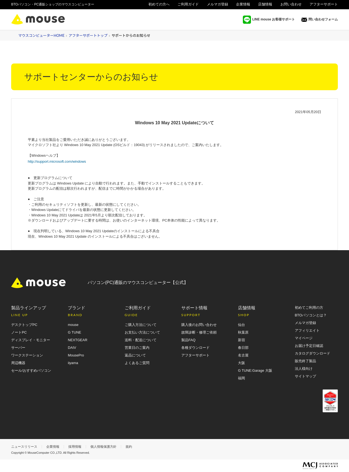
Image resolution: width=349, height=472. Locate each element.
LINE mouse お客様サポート (269, 20)
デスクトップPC (24, 325)
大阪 (241, 363)
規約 (128, 447)
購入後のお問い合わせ (199, 325)
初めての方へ (159, 4)
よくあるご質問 (137, 363)
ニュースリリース (24, 447)
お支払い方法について (142, 332)
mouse (73, 325)
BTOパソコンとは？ (311, 315)
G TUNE (74, 332)
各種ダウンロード (195, 348)
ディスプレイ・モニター (30, 340)
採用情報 (74, 447)
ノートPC (19, 332)
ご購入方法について (141, 325)
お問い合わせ (291, 4)
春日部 (243, 348)
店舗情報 (265, 4)
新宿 (241, 340)
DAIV (72, 348)
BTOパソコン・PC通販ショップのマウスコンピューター (52, 4)
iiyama (73, 363)
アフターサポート (324, 4)
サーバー (18, 348)
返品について (135, 355)
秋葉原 (243, 332)
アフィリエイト (307, 330)
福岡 (241, 378)
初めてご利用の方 (309, 307)
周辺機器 (18, 363)
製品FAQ (188, 340)
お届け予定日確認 (309, 346)
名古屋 (243, 355)
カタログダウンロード (312, 353)
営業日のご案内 (137, 348)
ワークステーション (27, 355)
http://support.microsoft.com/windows (57, 161)
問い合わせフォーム (319, 19)
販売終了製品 (305, 361)
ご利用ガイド (188, 4)
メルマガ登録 (217, 4)
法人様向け (329, 11)
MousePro (76, 355)
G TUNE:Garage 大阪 (255, 370)
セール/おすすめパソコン (31, 370)
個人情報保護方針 (103, 447)
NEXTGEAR (77, 340)
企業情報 (243, 4)
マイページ (304, 338)
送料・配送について (141, 340)
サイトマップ (305, 376)
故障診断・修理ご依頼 (199, 332)
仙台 (241, 325)
